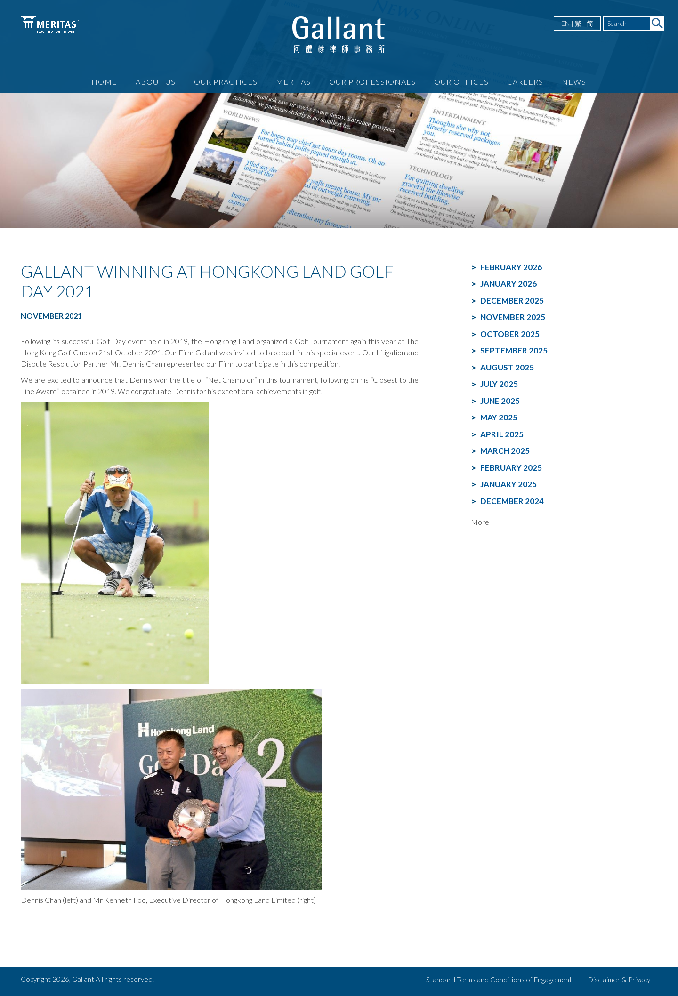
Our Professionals (372, 81)
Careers (525, 81)
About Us (156, 81)
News (574, 81)
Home (104, 81)
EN (565, 23)
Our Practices (226, 81)
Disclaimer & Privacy (619, 979)
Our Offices (461, 81)
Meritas (293, 81)
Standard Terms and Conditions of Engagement (499, 979)
